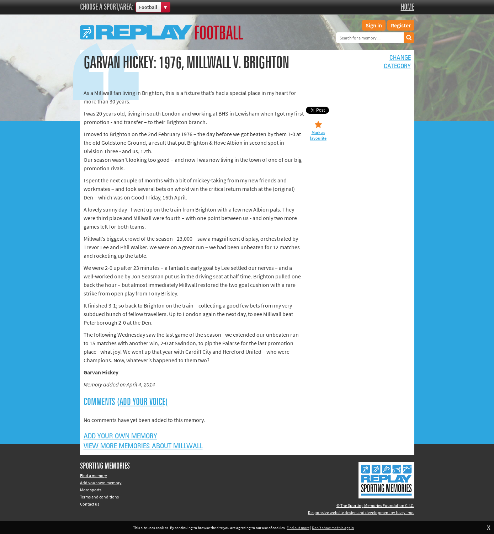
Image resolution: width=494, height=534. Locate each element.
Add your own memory (120, 436)
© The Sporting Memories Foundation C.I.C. (375, 505)
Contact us (89, 504)
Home (407, 7)
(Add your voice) (142, 402)
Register (401, 25)
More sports (90, 489)
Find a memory (93, 475)
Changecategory (397, 62)
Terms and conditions (99, 497)
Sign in (374, 25)
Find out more (298, 527)
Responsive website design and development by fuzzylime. (361, 512)
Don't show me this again (333, 527)
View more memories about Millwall (143, 446)
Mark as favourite (318, 135)
